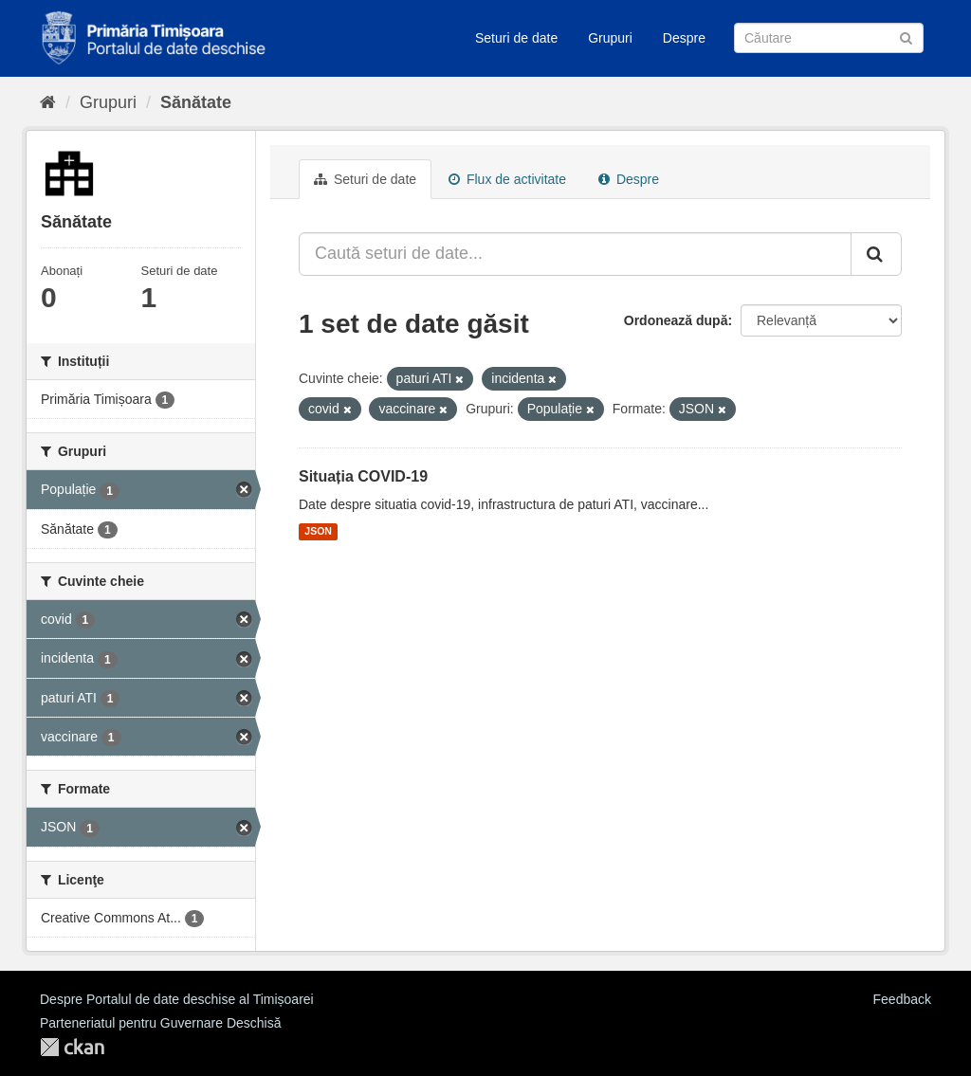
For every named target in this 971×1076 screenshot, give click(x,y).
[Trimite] (906, 36)
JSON (318, 532)
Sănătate (195, 102)
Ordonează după (676, 320)
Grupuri (610, 38)
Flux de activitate (507, 179)
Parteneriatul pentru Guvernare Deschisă (160, 1022)
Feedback (902, 999)
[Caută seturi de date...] (575, 254)
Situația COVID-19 (363, 476)
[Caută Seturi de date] (829, 38)
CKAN (72, 1047)
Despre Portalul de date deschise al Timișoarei (177, 999)
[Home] (48, 102)
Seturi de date (516, 38)
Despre (684, 38)
